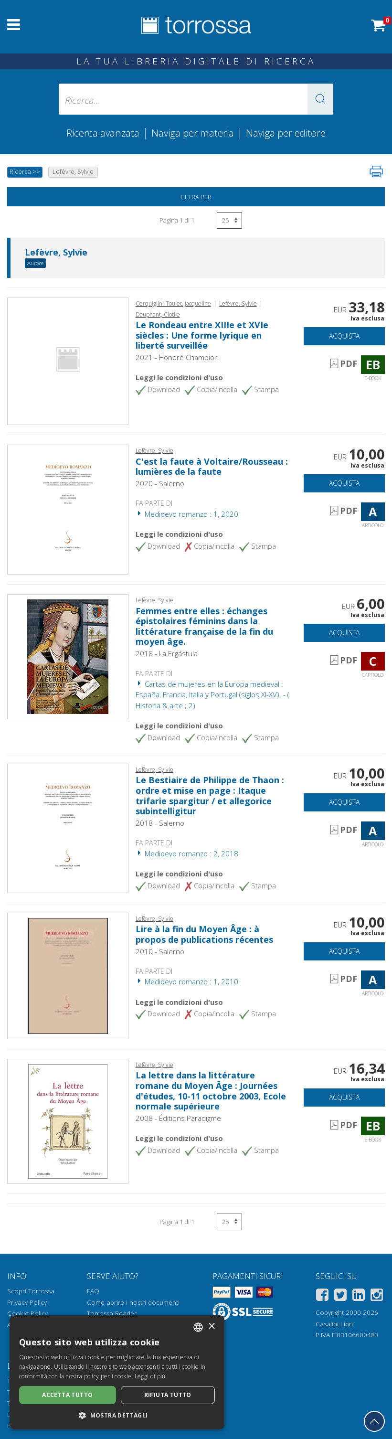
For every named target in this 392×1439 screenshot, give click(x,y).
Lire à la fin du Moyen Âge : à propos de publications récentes (204, 934)
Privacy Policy (27, 1302)
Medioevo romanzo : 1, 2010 (187, 981)
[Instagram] (377, 1296)
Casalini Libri (334, 1324)
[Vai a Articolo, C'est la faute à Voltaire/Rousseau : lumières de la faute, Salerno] (67, 508)
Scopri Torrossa (30, 1291)
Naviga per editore (286, 132)
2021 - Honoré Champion (177, 357)
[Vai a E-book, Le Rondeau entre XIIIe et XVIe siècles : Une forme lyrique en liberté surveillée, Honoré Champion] (67, 360)
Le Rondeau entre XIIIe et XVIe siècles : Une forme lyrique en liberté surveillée (202, 335)
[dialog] (117, 1372)
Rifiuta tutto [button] (167, 1395)
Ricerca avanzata (102, 132)
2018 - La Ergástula (167, 653)
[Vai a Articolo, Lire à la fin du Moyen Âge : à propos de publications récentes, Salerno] (68, 975)
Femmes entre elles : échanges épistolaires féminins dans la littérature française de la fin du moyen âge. (204, 626)
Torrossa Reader (112, 1313)
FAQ (93, 1291)
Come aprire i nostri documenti (133, 1302)
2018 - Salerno (160, 823)
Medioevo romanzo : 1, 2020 (187, 514)
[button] (320, 99)
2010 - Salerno (160, 951)
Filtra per (196, 196)
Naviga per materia (192, 132)
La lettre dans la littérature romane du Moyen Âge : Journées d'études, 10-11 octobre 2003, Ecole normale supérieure (211, 1090)
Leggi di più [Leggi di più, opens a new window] (150, 1376)
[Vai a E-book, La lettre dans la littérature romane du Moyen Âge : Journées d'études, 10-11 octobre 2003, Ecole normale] (67, 1120)
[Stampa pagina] (376, 171)
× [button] (211, 1326)
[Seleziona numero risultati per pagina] (229, 220)
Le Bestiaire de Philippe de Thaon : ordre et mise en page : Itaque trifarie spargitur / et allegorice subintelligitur (210, 795)
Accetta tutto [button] (67, 1395)
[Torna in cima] (374, 1421)
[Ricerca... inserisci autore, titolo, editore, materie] (196, 99)
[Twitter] (340, 1296)
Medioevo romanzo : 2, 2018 (187, 853)
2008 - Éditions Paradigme (178, 1118)
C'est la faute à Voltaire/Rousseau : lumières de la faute (212, 467)
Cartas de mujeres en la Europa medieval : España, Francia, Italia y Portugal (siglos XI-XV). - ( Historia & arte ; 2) (212, 694)
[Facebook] (322, 1296)
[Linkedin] (358, 1296)
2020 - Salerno (160, 483)
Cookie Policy (27, 1313)
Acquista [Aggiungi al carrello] (344, 336)
